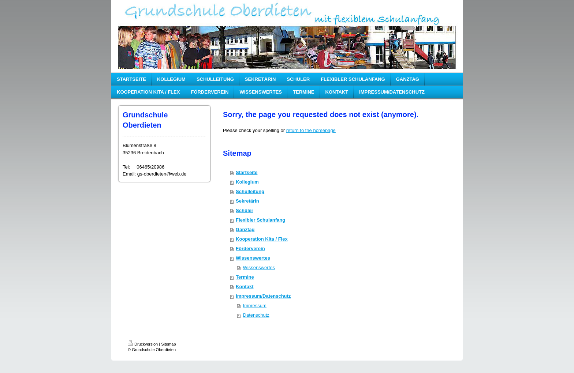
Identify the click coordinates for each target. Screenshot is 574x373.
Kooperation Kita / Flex (262, 239)
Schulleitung (250, 191)
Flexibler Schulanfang (260, 220)
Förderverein (250, 248)
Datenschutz (256, 315)
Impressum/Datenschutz (263, 296)
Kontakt (244, 286)
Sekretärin (247, 201)
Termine (245, 277)
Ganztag (245, 229)
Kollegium (247, 182)
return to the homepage (311, 130)
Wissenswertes (253, 258)
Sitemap (168, 344)
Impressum (254, 305)
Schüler (244, 210)
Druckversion (143, 344)
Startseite (246, 172)
